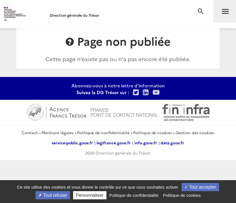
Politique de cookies (152, 132)
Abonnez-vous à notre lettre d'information (118, 85)
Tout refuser (52, 195)
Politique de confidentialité (103, 132)
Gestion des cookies (195, 132)
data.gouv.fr (172, 142)
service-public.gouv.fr (72, 142)
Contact (30, 132)
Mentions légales (57, 132)
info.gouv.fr (145, 142)
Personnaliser (90, 195)
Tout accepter (200, 187)
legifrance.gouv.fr (114, 142)
